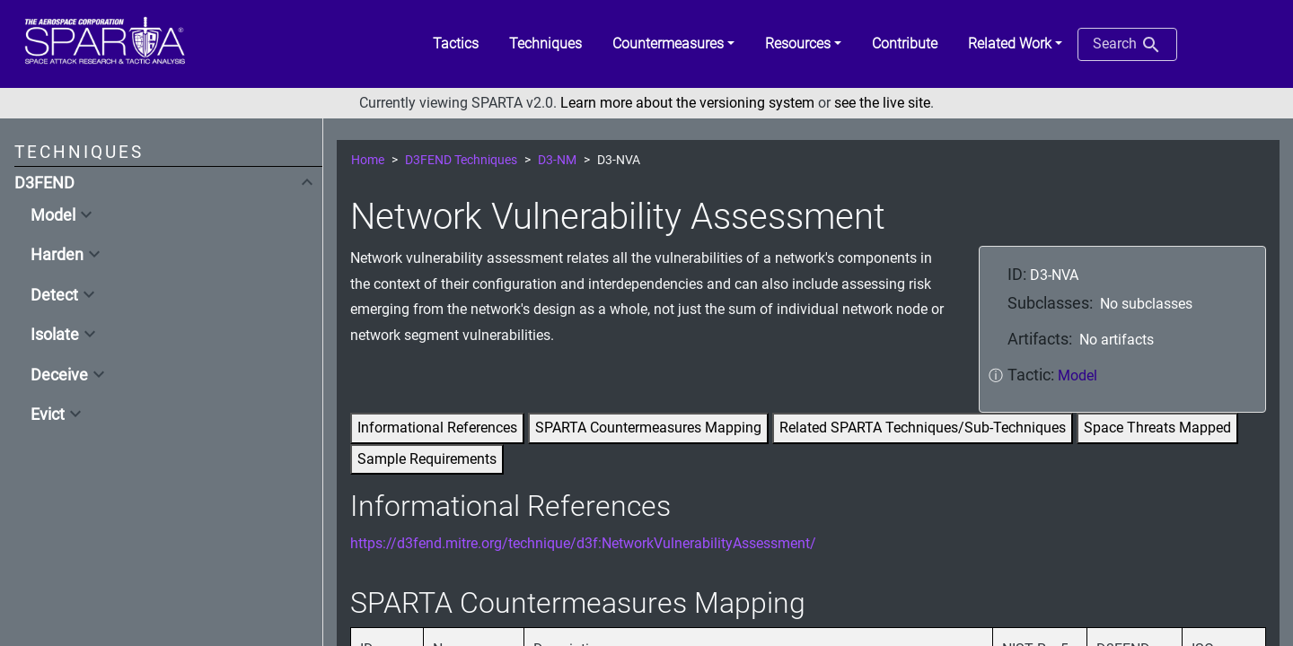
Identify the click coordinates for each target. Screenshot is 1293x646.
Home (367, 160)
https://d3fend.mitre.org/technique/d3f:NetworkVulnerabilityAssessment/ (583, 543)
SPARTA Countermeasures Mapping (648, 427)
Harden (57, 255)
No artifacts (1116, 339)
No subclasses (1146, 303)
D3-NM (557, 160)
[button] (673, 44)
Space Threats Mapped (1157, 427)
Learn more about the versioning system (687, 102)
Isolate (55, 335)
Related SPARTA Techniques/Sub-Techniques (922, 427)
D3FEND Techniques (461, 160)
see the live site (882, 102)
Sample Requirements (427, 458)
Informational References (437, 427)
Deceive (59, 375)
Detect (54, 295)
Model (53, 215)
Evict (48, 414)
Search (1127, 45)
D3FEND (44, 183)
